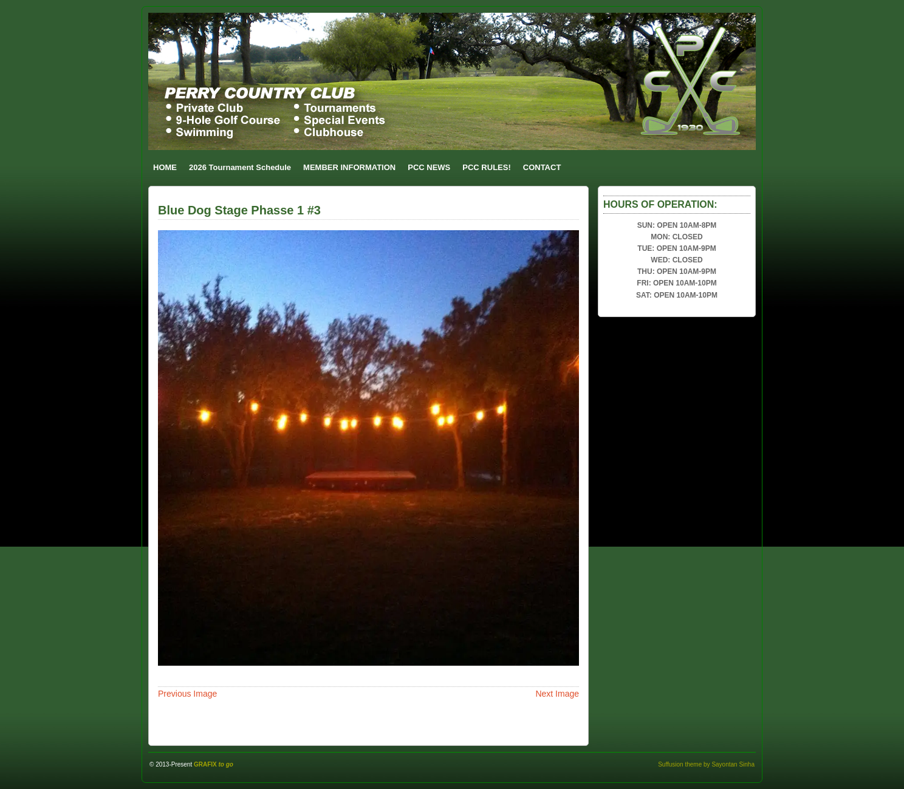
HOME (165, 167)
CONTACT (542, 167)
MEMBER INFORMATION (349, 167)
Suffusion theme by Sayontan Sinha (706, 764)
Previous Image (187, 693)
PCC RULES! (486, 167)
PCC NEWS (429, 167)
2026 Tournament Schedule (240, 167)
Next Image (557, 693)
